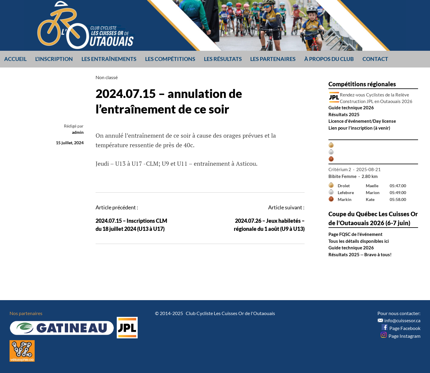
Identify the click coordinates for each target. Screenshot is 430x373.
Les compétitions (170, 59)
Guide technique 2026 (351, 107)
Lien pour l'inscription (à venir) (359, 128)
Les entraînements (109, 59)
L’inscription (54, 59)
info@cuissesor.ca (402, 320)
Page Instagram (400, 336)
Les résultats (223, 59)
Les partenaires (273, 59)
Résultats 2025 (344, 114)
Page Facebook (401, 328)
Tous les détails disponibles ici (358, 241)
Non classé (107, 77)
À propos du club (329, 59)
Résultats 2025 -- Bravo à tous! (359, 254)
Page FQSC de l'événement (355, 234)
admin (78, 132)
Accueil (15, 59)
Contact (375, 59)
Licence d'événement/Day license (362, 121)
